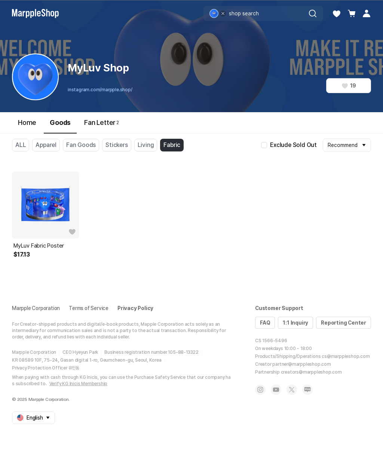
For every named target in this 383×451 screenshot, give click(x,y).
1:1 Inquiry (295, 323)
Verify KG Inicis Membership (78, 383)
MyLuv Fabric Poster (38, 245)
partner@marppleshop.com (301, 364)
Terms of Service (88, 308)
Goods (60, 126)
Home (27, 122)
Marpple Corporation (36, 308)
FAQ (265, 323)
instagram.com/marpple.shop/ (100, 89)
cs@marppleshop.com (346, 356)
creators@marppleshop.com (311, 372)
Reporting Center (343, 323)
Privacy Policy (135, 308)
